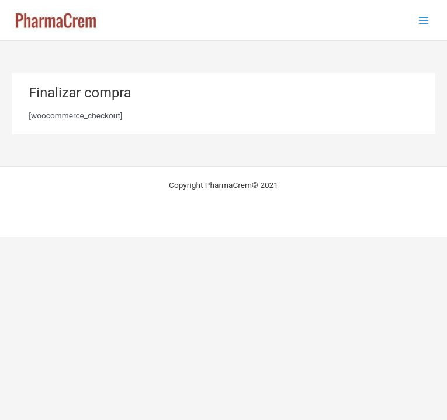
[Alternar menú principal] (424, 20)
